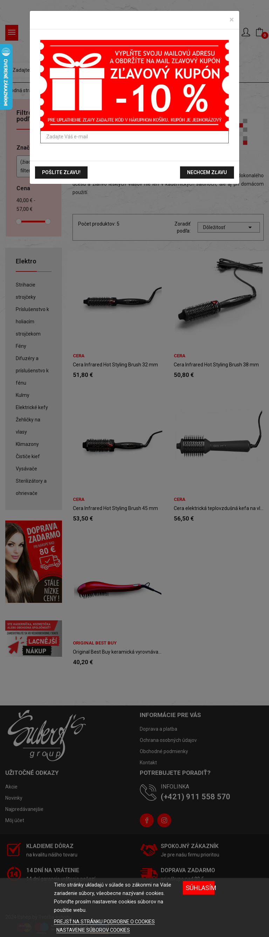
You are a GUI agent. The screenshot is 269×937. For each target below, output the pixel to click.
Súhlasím (200, 887)
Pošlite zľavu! (61, 172)
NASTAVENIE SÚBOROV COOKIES (93, 930)
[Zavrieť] (231, 19)
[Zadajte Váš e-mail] (134, 137)
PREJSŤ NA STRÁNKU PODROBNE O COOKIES (104, 921)
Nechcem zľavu (207, 172)
